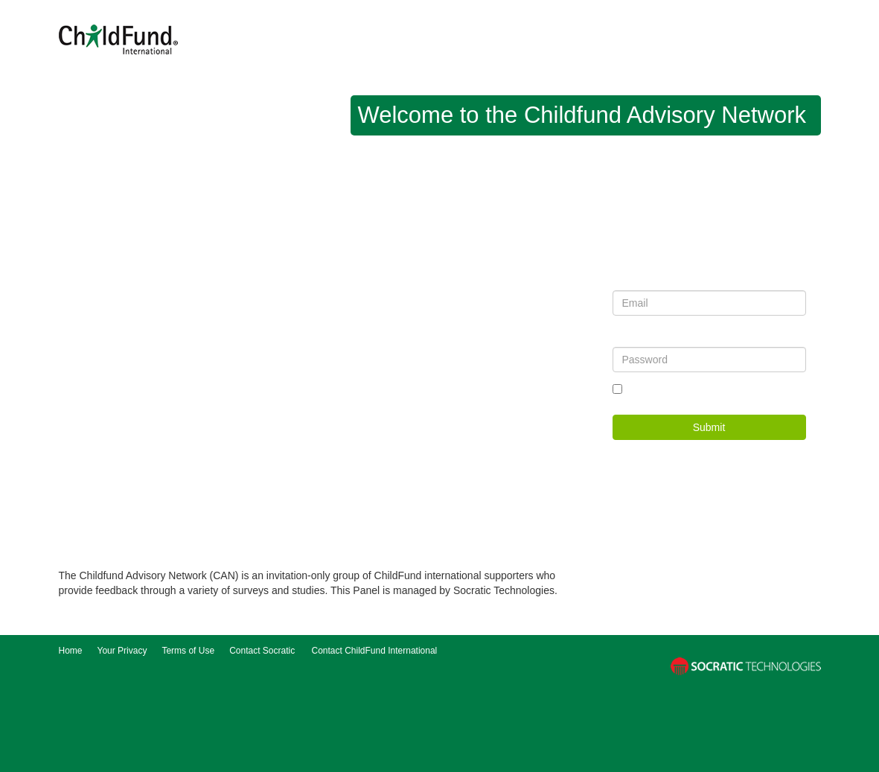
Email (624, 281)
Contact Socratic (262, 650)
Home (71, 650)
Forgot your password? (760, 389)
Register (743, 459)
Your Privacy (122, 650)
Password (632, 338)
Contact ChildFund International (375, 650)
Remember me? (659, 389)
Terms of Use (188, 650)
